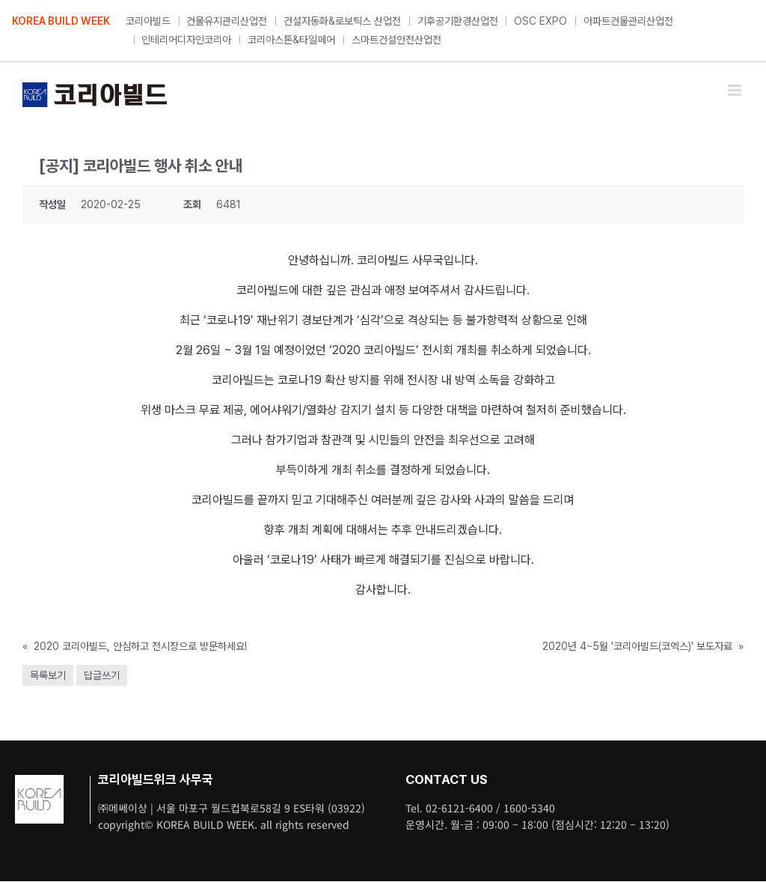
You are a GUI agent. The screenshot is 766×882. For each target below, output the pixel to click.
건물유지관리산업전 (226, 21)
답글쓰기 (102, 675)
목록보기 (48, 675)
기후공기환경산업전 (457, 21)
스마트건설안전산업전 (396, 40)
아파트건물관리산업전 (628, 21)
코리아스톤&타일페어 (291, 40)
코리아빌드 (148, 21)
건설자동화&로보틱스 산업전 (342, 21)
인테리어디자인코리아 (186, 40)
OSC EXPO (540, 21)
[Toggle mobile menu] (736, 90)
